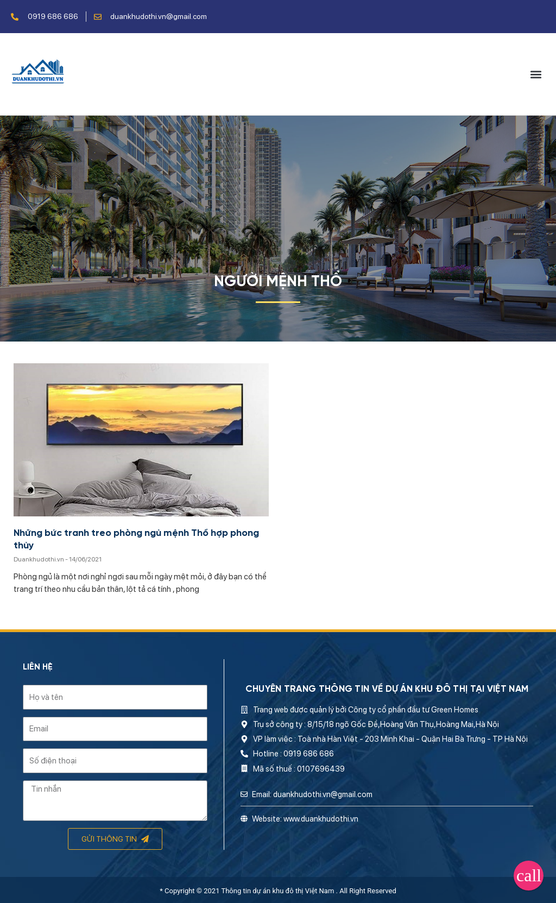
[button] (536, 74)
